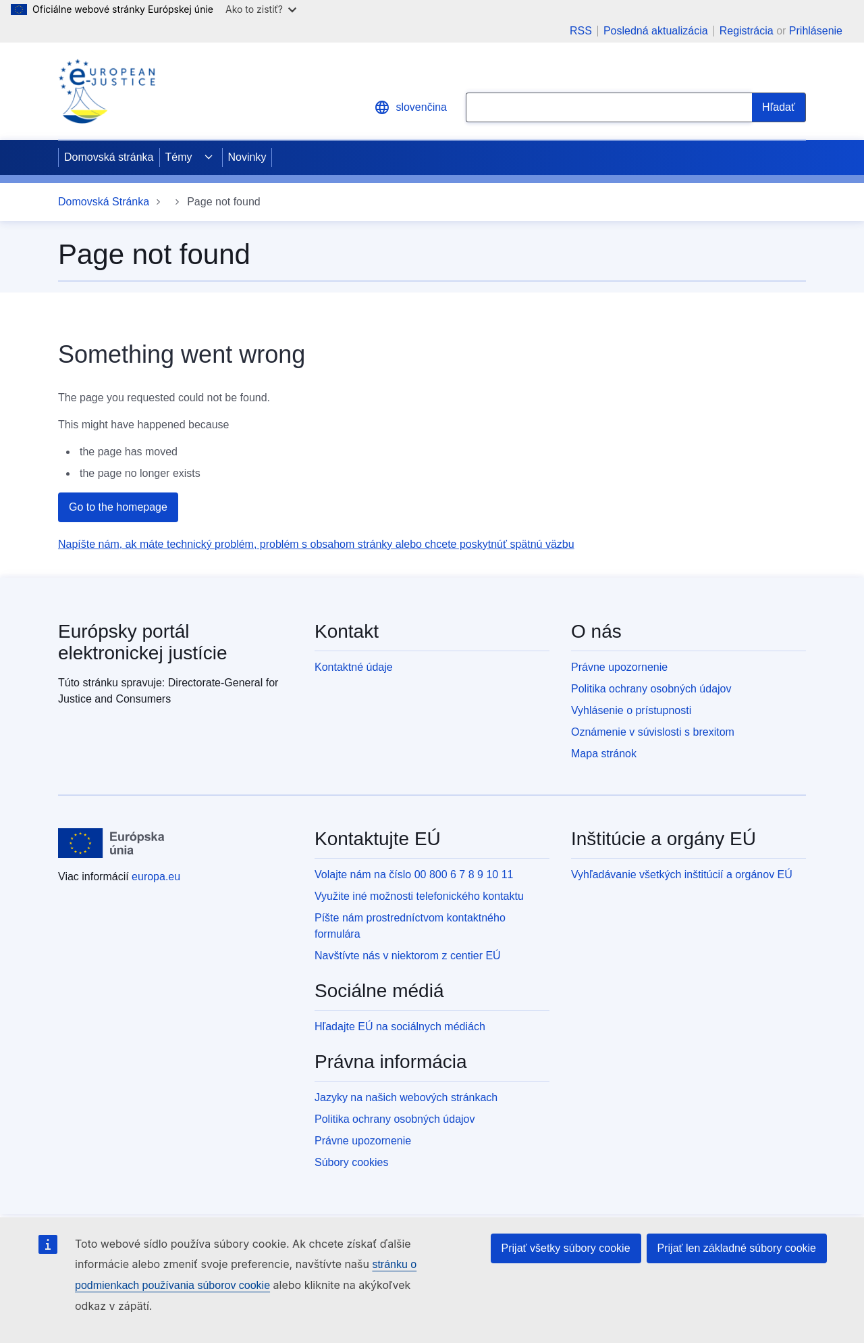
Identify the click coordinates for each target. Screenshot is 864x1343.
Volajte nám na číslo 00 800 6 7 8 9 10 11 (414, 874)
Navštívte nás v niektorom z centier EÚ (408, 955)
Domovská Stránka (103, 201)
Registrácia (747, 30)
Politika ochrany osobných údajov (651, 688)
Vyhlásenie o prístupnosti (631, 710)
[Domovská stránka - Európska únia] (111, 843)
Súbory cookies (351, 1162)
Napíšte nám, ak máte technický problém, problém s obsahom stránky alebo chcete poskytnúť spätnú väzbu (316, 544)
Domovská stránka (109, 157)
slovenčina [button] (410, 107)
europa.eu (156, 876)
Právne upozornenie (619, 667)
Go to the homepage (118, 507)
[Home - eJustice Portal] (106, 91)
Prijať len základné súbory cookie (736, 1248)
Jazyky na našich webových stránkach (406, 1097)
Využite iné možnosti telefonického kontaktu (419, 896)
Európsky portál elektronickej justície (142, 642)
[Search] (779, 107)
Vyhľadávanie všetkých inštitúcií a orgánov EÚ (681, 874)
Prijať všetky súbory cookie (566, 1248)
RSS (581, 31)
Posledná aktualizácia (655, 31)
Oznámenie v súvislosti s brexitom (652, 732)
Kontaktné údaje (354, 667)
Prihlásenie (815, 30)
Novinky (247, 157)
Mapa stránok (604, 753)
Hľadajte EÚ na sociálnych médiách (400, 1026)
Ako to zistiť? (260, 9)
